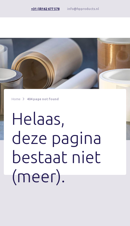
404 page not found (43, 99)
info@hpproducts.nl (83, 8)
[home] (29, 27)
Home (16, 99)
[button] (114, 27)
